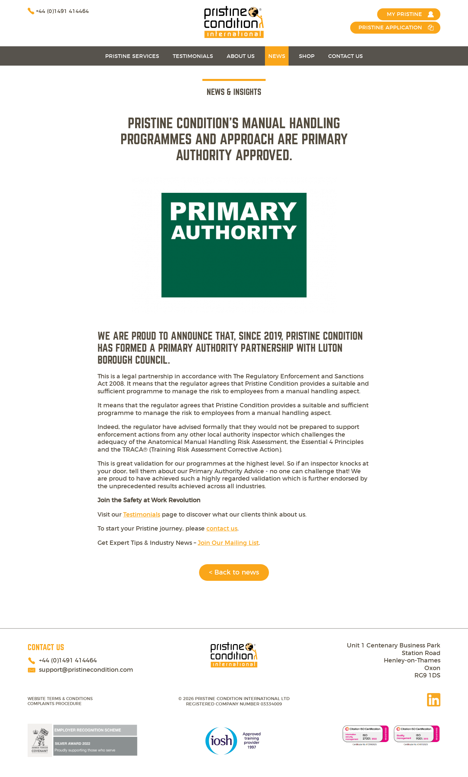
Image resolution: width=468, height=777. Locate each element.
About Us (241, 56)
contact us (221, 529)
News (276, 56)
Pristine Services (132, 56)
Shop (307, 56)
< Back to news (234, 572)
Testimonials (193, 56)
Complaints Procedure (55, 704)
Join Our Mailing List (228, 543)
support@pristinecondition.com (86, 670)
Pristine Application (390, 27)
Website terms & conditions (60, 699)
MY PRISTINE (404, 14)
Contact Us (345, 56)
